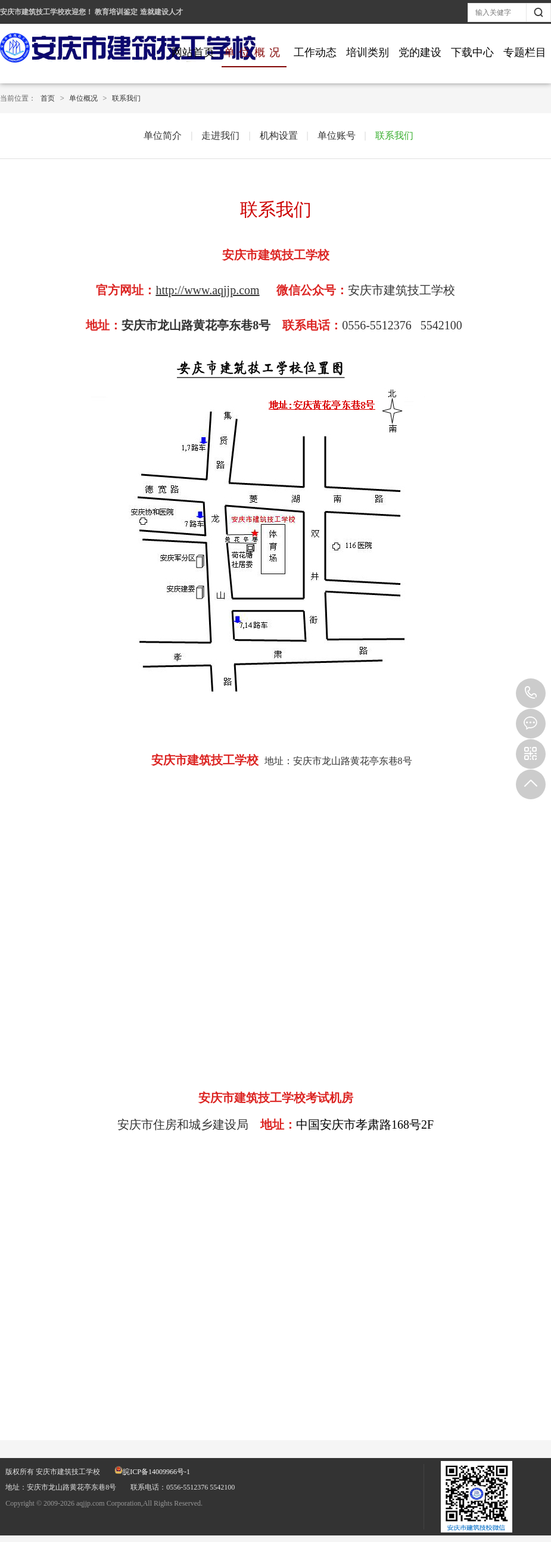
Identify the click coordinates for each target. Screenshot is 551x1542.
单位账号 (336, 135)
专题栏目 (524, 52)
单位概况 (254, 52)
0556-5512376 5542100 (531, 693)
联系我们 (126, 98)
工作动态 (315, 52)
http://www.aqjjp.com (207, 290)
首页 (48, 98)
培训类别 (367, 52)
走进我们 (220, 135)
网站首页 (193, 52)
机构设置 (279, 135)
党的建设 (420, 52)
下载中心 (472, 52)
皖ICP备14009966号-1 (152, 1472)
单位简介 (163, 135)
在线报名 (531, 724)
